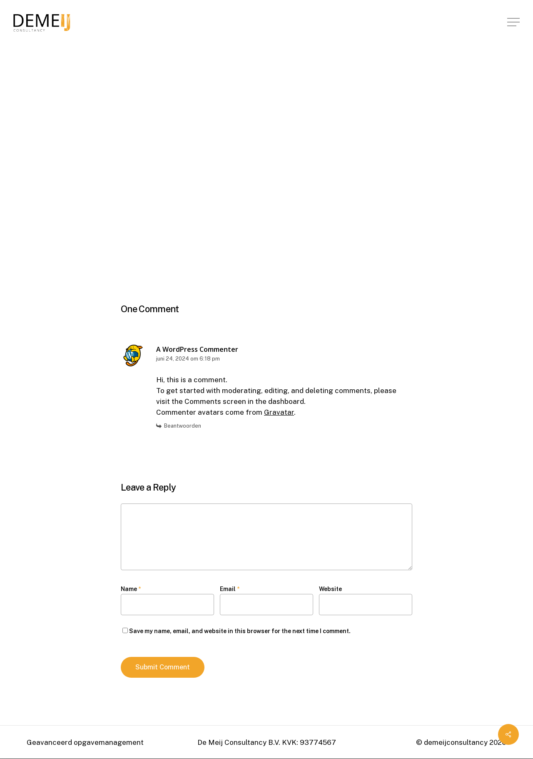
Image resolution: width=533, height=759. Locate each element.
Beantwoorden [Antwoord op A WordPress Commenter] (182, 426)
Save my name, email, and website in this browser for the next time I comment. (240, 631)
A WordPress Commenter (197, 349)
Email (229, 589)
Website (330, 589)
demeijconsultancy (167, 141)
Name (131, 589)
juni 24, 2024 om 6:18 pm (188, 359)
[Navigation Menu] (514, 22)
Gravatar (279, 412)
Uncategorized (148, 82)
